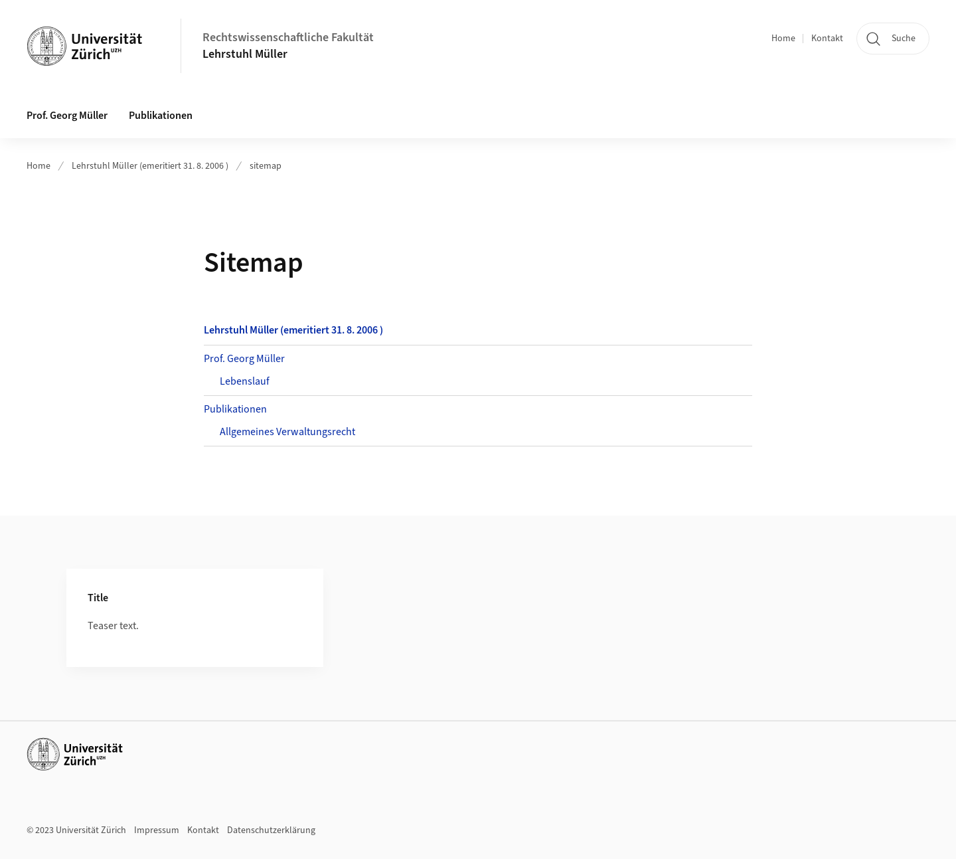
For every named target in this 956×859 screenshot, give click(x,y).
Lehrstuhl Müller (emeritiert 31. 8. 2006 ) (150, 166)
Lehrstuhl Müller (244, 54)
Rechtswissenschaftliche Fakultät (288, 37)
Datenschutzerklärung (271, 830)
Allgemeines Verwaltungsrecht (287, 432)
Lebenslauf (245, 381)
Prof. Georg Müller (244, 358)
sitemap (265, 166)
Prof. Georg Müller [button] (67, 115)
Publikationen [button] (161, 115)
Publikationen (235, 409)
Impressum (156, 830)
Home (783, 38)
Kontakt (827, 38)
